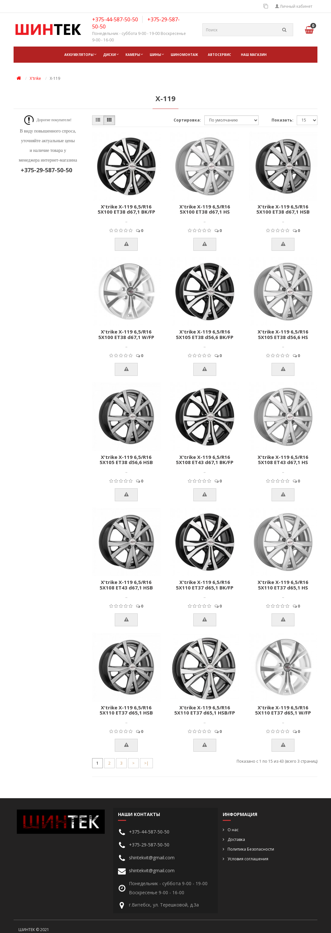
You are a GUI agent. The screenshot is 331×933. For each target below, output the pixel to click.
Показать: (283, 120)
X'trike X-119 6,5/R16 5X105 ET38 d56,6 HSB (126, 460)
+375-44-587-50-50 (115, 19)
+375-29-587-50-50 (149, 845)
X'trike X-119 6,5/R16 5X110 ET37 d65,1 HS (283, 585)
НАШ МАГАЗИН (254, 54)
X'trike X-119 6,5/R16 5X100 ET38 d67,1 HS (204, 209)
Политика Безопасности (251, 849)
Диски (109, 54)
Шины (155, 54)
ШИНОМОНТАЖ (184, 54)
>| (146, 763)
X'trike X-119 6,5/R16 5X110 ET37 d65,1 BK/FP (204, 585)
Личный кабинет (293, 6)
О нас (233, 829)
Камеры (132, 54)
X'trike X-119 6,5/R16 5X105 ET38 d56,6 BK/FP (204, 334)
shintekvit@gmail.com (152, 857)
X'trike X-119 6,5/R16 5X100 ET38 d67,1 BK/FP (126, 209)
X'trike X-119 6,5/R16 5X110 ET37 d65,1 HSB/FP (204, 710)
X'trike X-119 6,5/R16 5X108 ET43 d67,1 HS (283, 460)
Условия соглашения (248, 858)
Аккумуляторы (78, 54)
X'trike (35, 78)
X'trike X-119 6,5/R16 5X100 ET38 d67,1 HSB (283, 209)
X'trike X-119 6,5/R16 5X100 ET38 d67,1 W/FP (126, 334)
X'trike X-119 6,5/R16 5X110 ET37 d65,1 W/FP (283, 710)
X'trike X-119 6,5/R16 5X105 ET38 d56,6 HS (283, 334)
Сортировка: (187, 120)
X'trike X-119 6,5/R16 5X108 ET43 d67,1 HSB (126, 585)
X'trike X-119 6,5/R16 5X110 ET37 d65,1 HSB (126, 710)
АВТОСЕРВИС (219, 54)
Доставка (236, 839)
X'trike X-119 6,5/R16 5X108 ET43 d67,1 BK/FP (204, 460)
